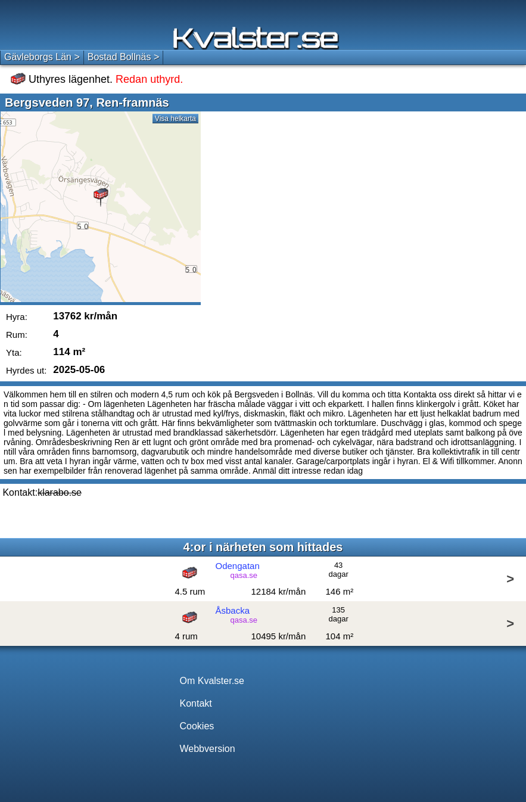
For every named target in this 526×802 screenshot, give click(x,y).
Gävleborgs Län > (42, 57)
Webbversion (207, 749)
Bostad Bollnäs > (124, 57)
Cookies (197, 726)
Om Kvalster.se (212, 681)
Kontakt (196, 703)
